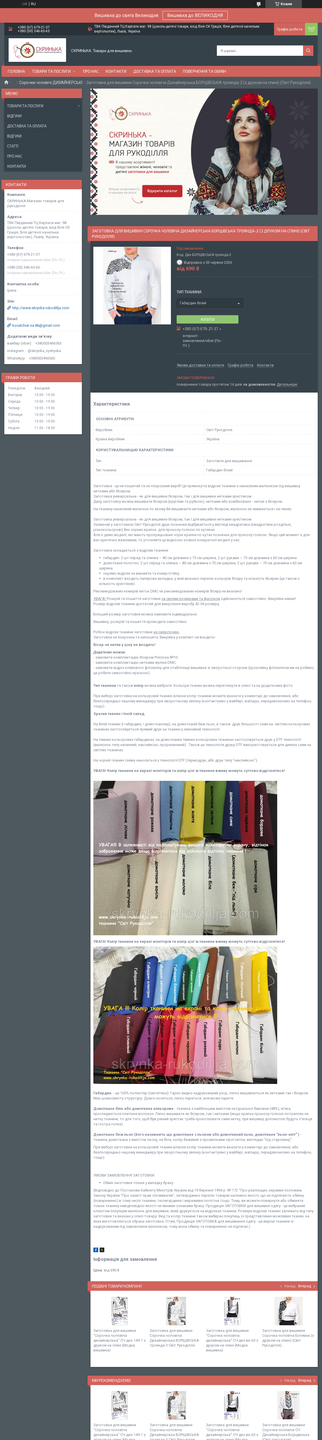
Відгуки (14, 116)
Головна (16, 71)
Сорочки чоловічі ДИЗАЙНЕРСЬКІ (50, 82)
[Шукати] (308, 50)
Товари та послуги (51, 71)
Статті (12, 146)
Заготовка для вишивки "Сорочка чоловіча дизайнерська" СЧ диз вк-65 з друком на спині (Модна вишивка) (232, 1340)
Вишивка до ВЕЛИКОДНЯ (195, 15)
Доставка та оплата (154, 71)
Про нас (91, 71)
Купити (208, 319)
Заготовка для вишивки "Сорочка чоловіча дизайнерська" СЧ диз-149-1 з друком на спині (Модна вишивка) (119, 1340)
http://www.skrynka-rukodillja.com (40, 308)
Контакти (116, 71)
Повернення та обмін (204, 71)
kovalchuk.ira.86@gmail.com (36, 325)
